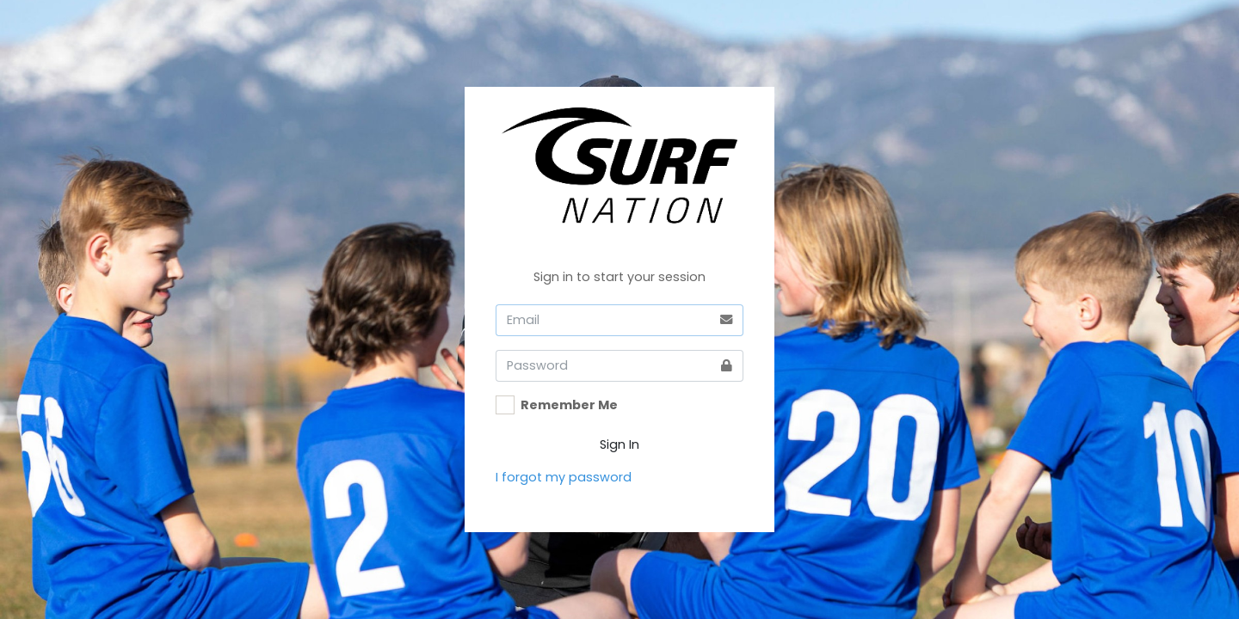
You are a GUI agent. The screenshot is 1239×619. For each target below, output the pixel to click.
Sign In (619, 444)
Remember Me (569, 405)
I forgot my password (564, 477)
